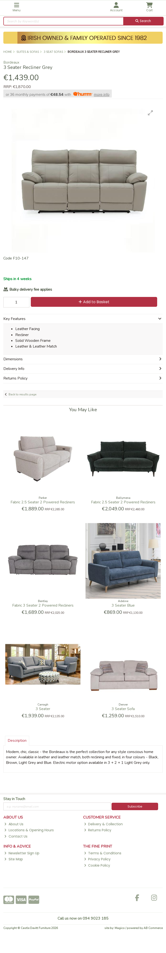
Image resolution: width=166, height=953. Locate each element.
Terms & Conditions (102, 853)
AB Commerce (153, 928)
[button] (150, 113)
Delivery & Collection (103, 824)
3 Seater (43, 709)
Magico (120, 928)
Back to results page (22, 394)
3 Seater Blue (123, 605)
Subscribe (135, 806)
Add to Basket (94, 302)
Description (17, 740)
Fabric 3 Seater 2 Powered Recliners (43, 605)
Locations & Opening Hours (29, 830)
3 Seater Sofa (123, 709)
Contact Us (15, 836)
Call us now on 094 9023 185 (83, 918)
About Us (13, 824)
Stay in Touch (14, 799)
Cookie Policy (97, 865)
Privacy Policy (97, 859)
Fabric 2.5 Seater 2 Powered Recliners (43, 502)
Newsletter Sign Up (21, 853)
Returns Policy (97, 830)
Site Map (13, 859)
